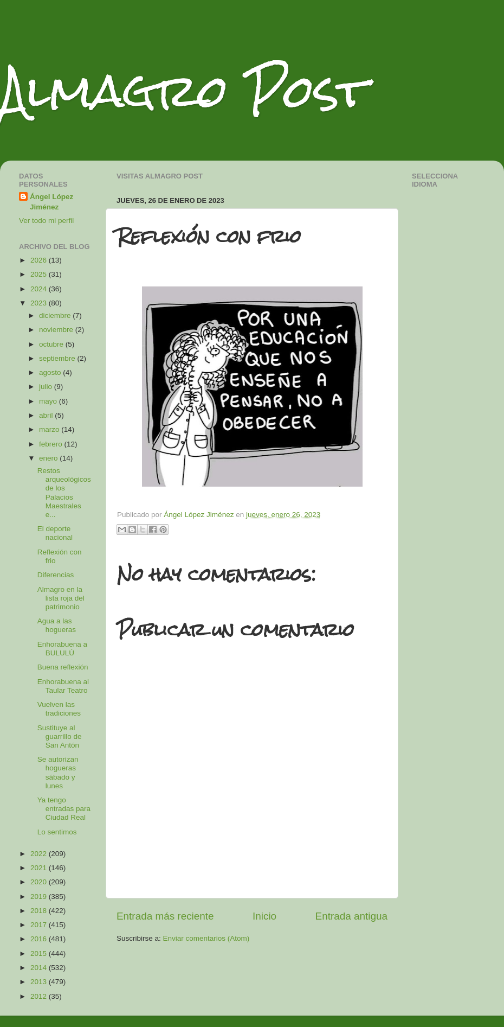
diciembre (56, 315)
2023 (39, 303)
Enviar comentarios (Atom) (206, 938)
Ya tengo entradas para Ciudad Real (64, 808)
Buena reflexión (62, 667)
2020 (39, 882)
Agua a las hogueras (56, 625)
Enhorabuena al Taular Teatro (63, 686)
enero (49, 458)
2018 (39, 911)
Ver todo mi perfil (46, 220)
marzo (50, 429)
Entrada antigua (351, 916)
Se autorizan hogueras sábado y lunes (58, 772)
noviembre (57, 330)
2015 (39, 953)
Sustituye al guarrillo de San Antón (59, 736)
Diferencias (55, 575)
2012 (39, 996)
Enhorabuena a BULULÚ (62, 648)
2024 (39, 289)
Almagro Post (183, 91)
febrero (51, 444)
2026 (39, 260)
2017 (39, 925)
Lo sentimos (57, 832)
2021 (39, 868)
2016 (39, 939)
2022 (39, 854)
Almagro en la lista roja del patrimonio (61, 598)
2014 (39, 968)
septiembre (58, 358)
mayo (49, 401)
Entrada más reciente (165, 916)
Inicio (264, 916)
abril (47, 415)
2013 (39, 982)
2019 (39, 896)
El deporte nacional (55, 533)
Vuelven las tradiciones (59, 708)
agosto (51, 372)
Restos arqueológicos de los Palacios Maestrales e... (64, 493)
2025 (39, 274)
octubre (52, 344)
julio (46, 386)
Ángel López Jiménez (51, 202)
